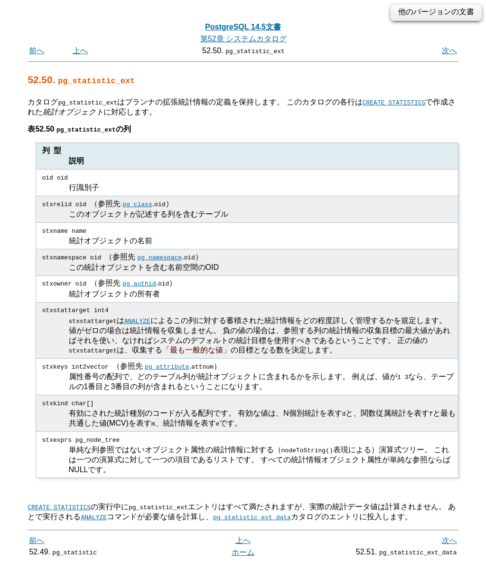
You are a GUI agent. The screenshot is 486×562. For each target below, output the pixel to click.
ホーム (243, 551)
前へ (36, 51)
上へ (80, 51)
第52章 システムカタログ (243, 39)
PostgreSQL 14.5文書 (243, 27)
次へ (449, 51)
